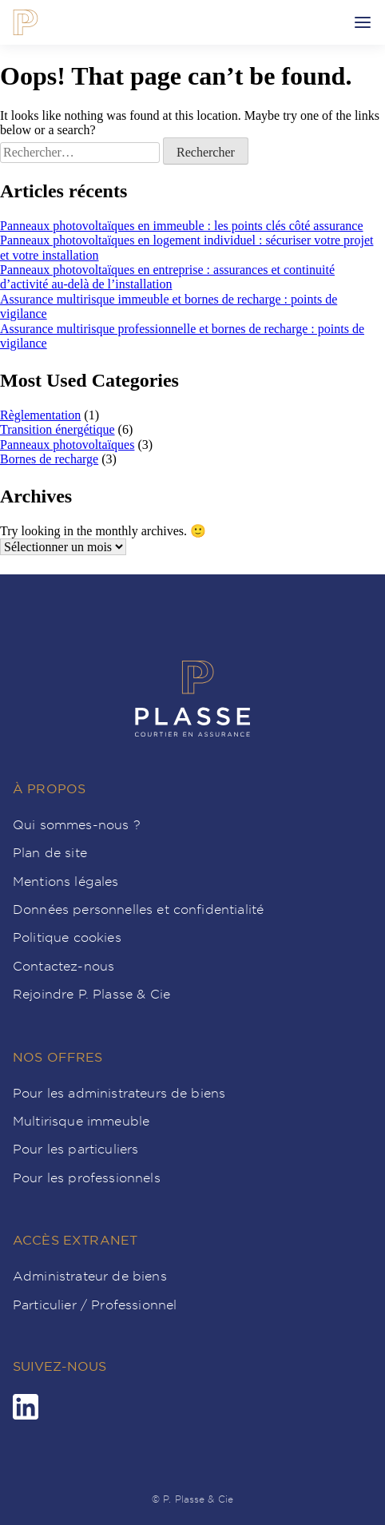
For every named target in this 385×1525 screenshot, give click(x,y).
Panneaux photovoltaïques (67, 444)
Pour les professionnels (87, 1177)
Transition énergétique (57, 429)
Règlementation (40, 415)
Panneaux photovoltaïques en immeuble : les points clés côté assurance (181, 225)
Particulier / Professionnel (95, 1305)
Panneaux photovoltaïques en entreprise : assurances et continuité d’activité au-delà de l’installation (167, 277)
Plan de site (50, 852)
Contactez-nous (63, 966)
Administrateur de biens (90, 1276)
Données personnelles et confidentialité (138, 909)
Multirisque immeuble (81, 1121)
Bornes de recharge (49, 459)
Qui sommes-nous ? (77, 824)
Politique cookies (67, 937)
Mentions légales (66, 881)
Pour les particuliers (75, 1149)
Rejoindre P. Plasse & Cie (91, 994)
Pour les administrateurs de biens (119, 1093)
